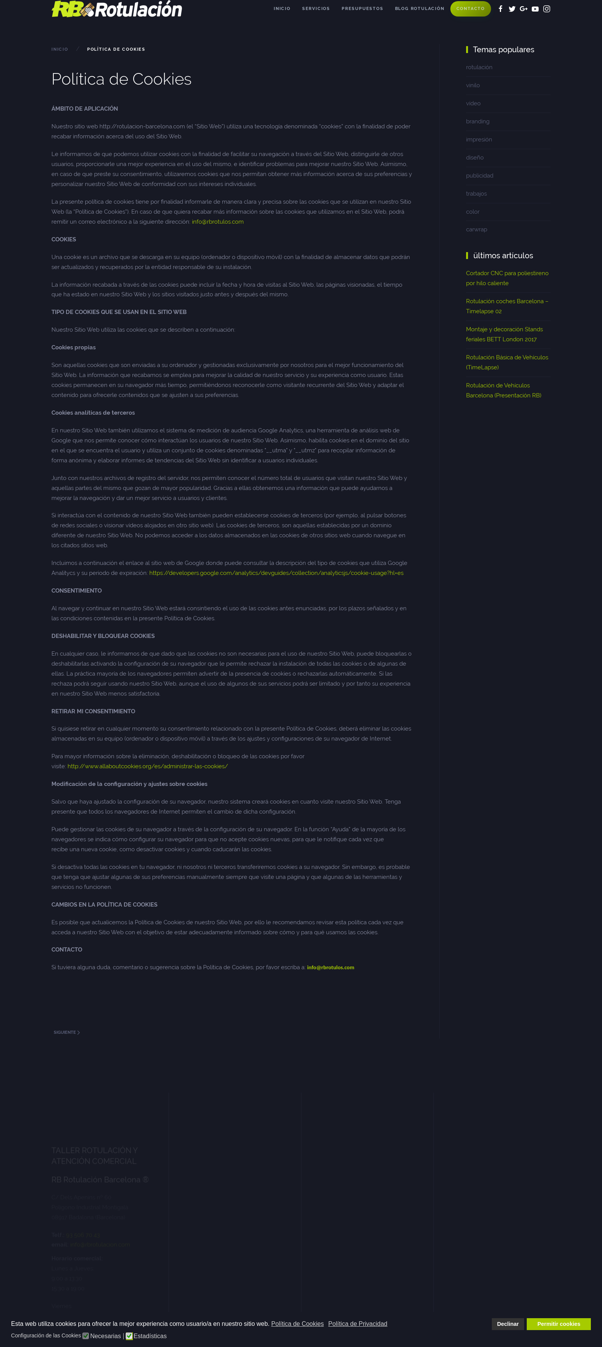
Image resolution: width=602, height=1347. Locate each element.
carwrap (476, 229)
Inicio (282, 8)
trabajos (476, 193)
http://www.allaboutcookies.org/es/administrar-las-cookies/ (148, 766)
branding (478, 121)
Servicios (316, 8)
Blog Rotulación (420, 8)
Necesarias (105, 1336)
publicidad (479, 175)
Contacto (470, 8)
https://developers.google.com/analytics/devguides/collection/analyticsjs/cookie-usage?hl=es (277, 573)
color (473, 211)
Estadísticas (150, 1336)
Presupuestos (363, 8)
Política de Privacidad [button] (357, 1323)
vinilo (473, 85)
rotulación (479, 67)
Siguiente (67, 1032)
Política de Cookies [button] (297, 1323)
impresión (479, 139)
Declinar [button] (508, 1324)
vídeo (473, 103)
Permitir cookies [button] (559, 1324)
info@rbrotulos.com (218, 221)
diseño (475, 157)
